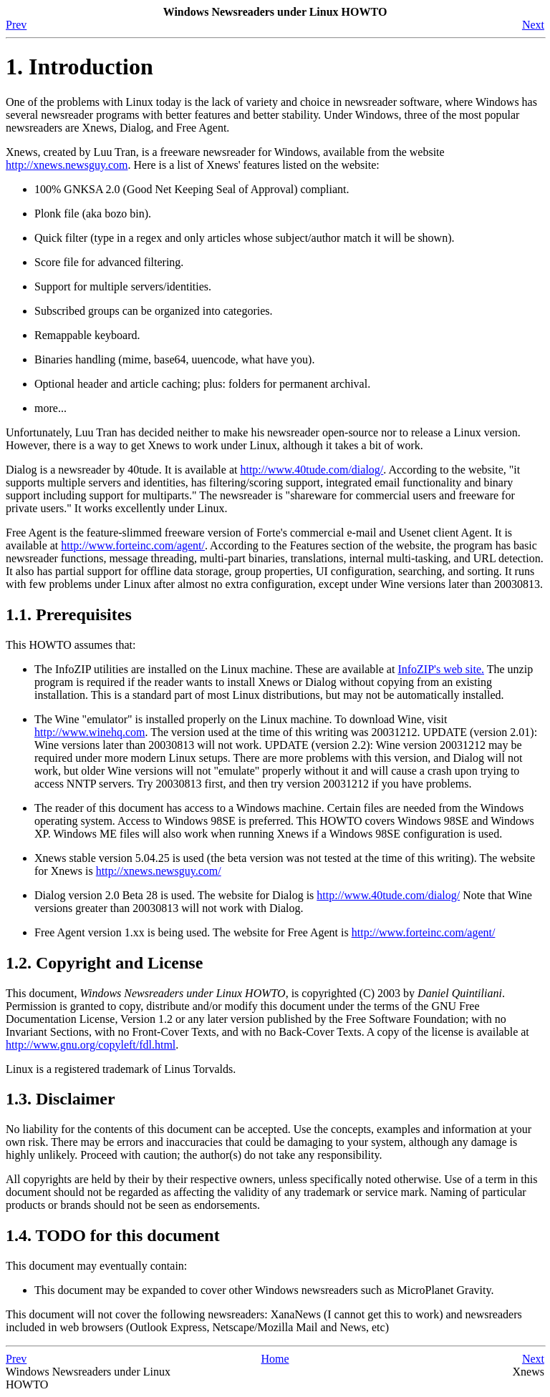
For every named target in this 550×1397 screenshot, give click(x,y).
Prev (16, 25)
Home (275, 1359)
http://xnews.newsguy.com (67, 165)
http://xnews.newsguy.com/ (158, 871)
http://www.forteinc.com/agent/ (133, 545)
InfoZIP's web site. (440, 669)
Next (533, 25)
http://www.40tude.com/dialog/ (311, 470)
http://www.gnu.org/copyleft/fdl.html (90, 1045)
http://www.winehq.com (89, 732)
